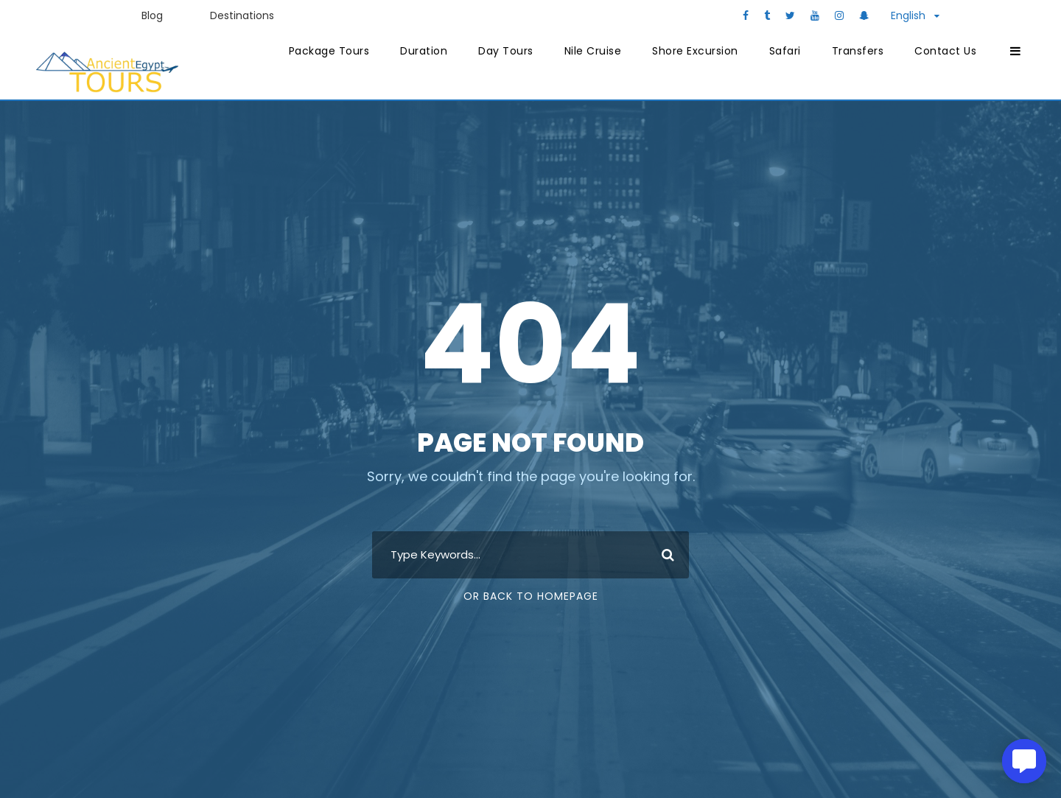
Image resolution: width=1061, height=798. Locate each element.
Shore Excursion (695, 50)
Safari (785, 50)
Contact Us (945, 50)
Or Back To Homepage (530, 596)
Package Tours (329, 50)
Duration (423, 50)
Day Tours (505, 50)
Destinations (242, 15)
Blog (152, 15)
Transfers (858, 50)
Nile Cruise (593, 50)
